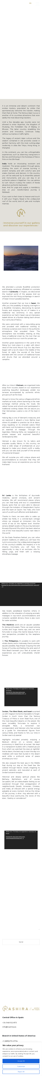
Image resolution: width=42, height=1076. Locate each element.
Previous (2, 255)
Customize (21, 1066)
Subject (21, 901)
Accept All (21, 1061)
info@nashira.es (8, 962)
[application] (21, 594)
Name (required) (21, 878)
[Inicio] (14, 4)
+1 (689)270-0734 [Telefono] (10, 1041)
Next (40, 255)
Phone (21, 894)
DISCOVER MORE (21, 83)
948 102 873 (13, 957)
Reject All (21, 1072)
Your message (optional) (21, 918)
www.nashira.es (8, 967)
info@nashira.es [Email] (9, 1027)
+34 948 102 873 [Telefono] (9, 1023)
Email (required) (21, 886)
